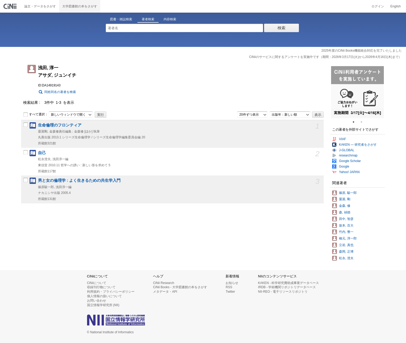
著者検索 (148, 19)
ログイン (377, 6)
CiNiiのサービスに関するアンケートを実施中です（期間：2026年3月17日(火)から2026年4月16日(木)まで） (325, 57)
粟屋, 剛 (344, 199)
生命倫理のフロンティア (60, 125)
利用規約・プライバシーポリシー (111, 291)
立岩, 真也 (346, 245)
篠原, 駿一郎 (348, 193)
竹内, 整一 (346, 232)
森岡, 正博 (346, 251)
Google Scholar (350, 161)
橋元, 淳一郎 (348, 238)
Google (344, 166)
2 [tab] (363, 122)
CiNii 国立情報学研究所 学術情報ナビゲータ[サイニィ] (10, 6)
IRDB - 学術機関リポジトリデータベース (287, 287)
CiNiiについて (96, 283)
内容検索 (170, 19)
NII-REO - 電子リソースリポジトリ (283, 291)
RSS (229, 287)
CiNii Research (163, 283)
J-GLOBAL (346, 150)
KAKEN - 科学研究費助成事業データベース (288, 283)
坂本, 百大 (346, 225)
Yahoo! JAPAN (349, 172)
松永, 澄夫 (346, 258)
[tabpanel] (357, 92)
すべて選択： (35, 114)
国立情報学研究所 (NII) (103, 305)
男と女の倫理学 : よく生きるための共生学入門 (79, 180)
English (395, 6)
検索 (281, 28)
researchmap (348, 155)
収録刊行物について (101, 287)
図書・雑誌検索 (121, 19)
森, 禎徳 (344, 212)
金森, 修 (344, 206)
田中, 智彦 (346, 219)
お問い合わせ (96, 300)
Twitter (230, 291)
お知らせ (232, 283)
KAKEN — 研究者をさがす (358, 144)
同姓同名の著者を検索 (60, 92)
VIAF (342, 139)
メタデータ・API (165, 291)
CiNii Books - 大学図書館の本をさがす (180, 287)
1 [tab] (355, 122)
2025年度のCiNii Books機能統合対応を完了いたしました (361, 50)
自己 (42, 153)
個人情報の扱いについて (104, 296)
